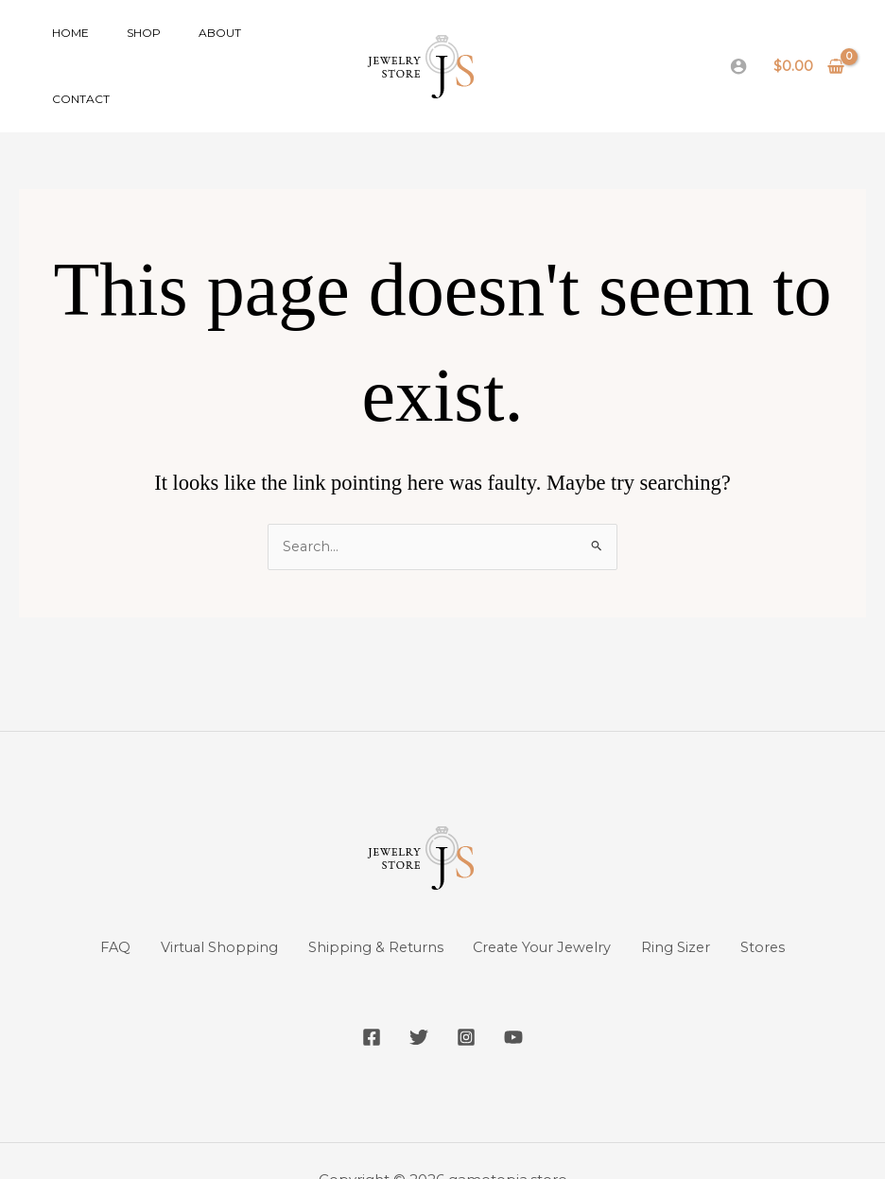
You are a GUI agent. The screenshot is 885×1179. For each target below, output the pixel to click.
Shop (121, 46)
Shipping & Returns (369, 908)
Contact (255, 46)
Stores (788, 908)
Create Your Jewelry (548, 908)
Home (62, 46)
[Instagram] (470, 998)
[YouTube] (527, 998)
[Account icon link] (738, 46)
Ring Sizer (693, 908)
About (182, 46)
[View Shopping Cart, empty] (809, 46)
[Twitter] (414, 998)
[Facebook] (357, 998)
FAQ (90, 908)
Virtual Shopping (203, 908)
